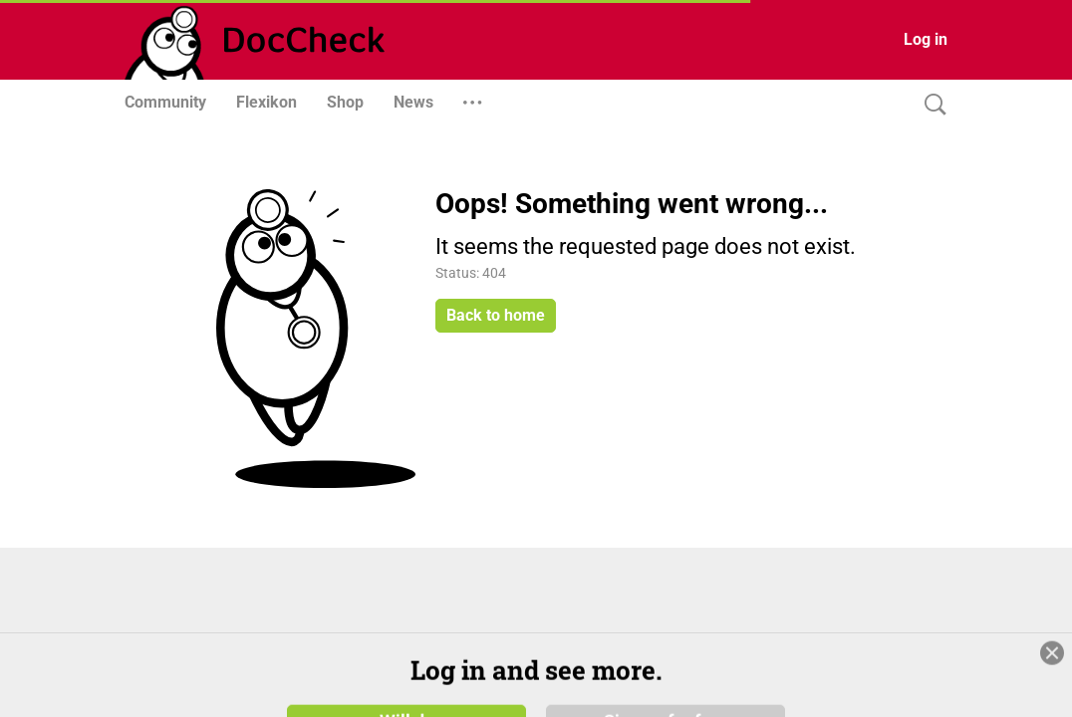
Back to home (495, 315)
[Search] (930, 105)
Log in (925, 39)
